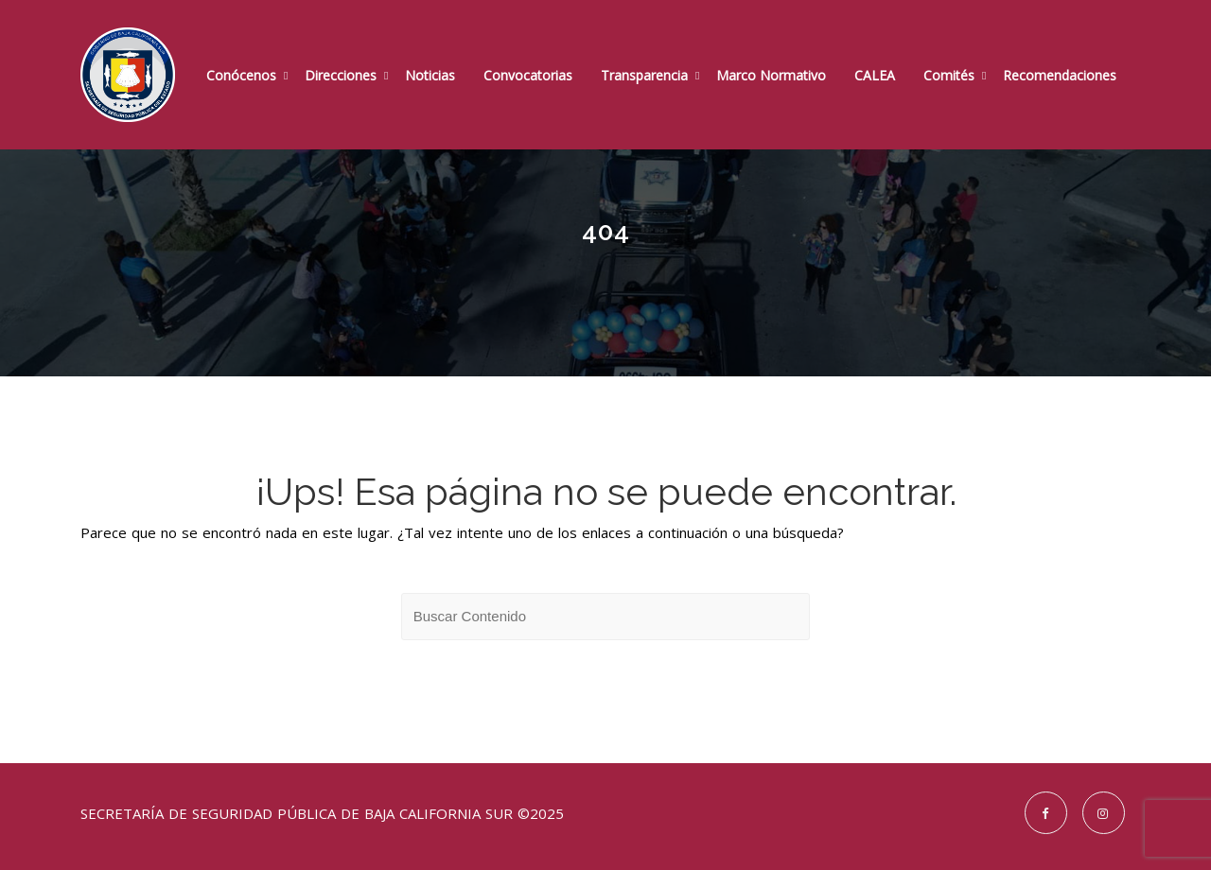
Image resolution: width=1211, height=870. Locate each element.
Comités (948, 75)
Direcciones (341, 75)
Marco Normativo (771, 75)
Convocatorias (527, 75)
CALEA (874, 75)
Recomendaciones (1059, 75)
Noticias (430, 75)
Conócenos (241, 75)
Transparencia (644, 75)
